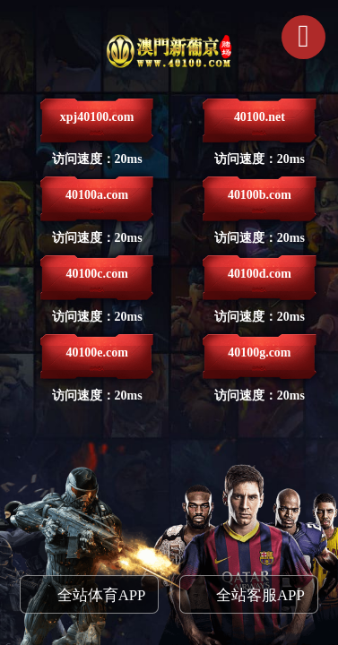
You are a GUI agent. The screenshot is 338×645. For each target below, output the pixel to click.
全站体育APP (101, 595)
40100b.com (259, 202)
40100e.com (96, 360)
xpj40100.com (96, 124)
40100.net (259, 124)
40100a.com (96, 202)
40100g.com (259, 360)
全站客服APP (260, 595)
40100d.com (259, 281)
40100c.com (96, 281)
